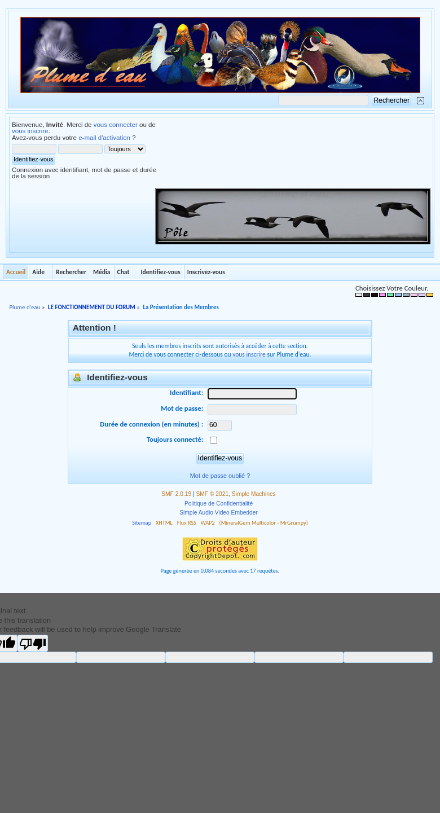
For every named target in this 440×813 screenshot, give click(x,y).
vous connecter (116, 124)
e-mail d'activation (104, 137)
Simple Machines (254, 494)
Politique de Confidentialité (218, 503)
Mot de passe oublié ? (220, 475)
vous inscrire (30, 131)
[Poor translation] (32, 643)
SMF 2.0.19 (176, 494)
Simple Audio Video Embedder (218, 512)
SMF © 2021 (212, 494)
